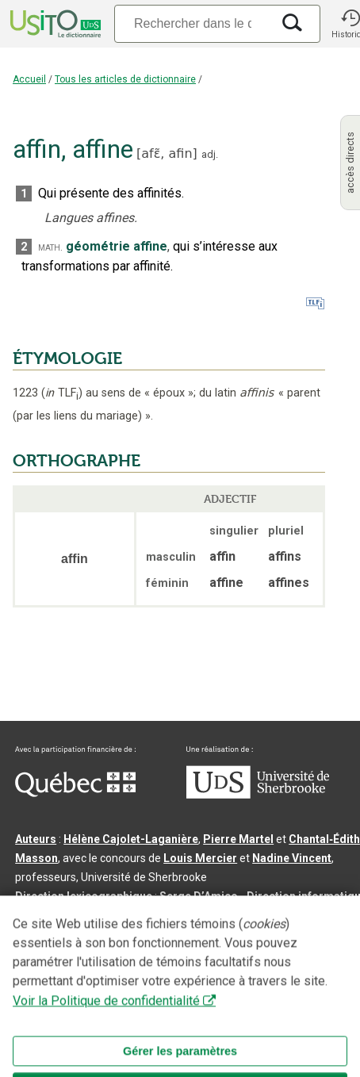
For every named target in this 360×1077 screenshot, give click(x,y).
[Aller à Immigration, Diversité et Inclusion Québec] (75, 793)
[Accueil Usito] (54, 24)
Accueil (29, 79)
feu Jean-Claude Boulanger (241, 934)
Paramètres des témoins (151, 997)
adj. (209, 154)
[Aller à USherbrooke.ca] (257, 794)
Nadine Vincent (291, 858)
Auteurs (35, 839)
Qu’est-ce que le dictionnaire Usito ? (110, 978)
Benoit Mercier (59, 915)
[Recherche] (192, 23)
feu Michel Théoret (96, 953)
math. (50, 247)
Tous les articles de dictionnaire (125, 79)
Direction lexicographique (83, 896)
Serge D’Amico (198, 896)
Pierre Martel (238, 839)
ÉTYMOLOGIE (67, 358)
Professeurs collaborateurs (89, 934)
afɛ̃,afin (166, 153)
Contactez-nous (255, 978)
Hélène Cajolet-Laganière (130, 839)
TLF (62, 393)
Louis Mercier (200, 858)
